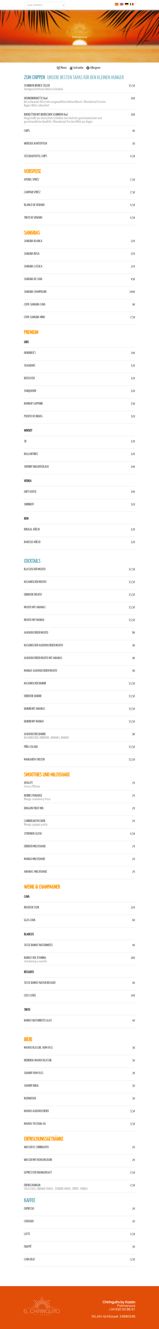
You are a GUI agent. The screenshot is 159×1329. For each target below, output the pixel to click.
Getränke (76, 67)
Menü (62, 67)
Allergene (93, 67)
